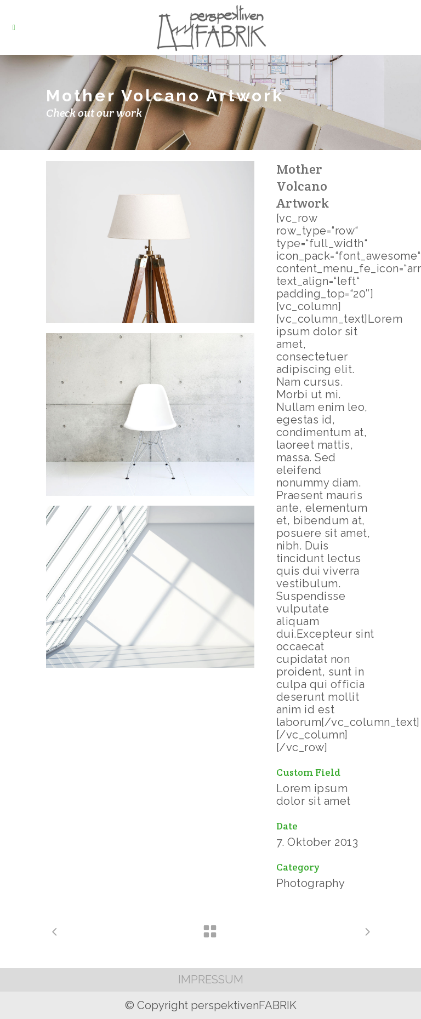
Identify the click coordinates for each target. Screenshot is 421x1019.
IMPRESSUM (210, 979)
